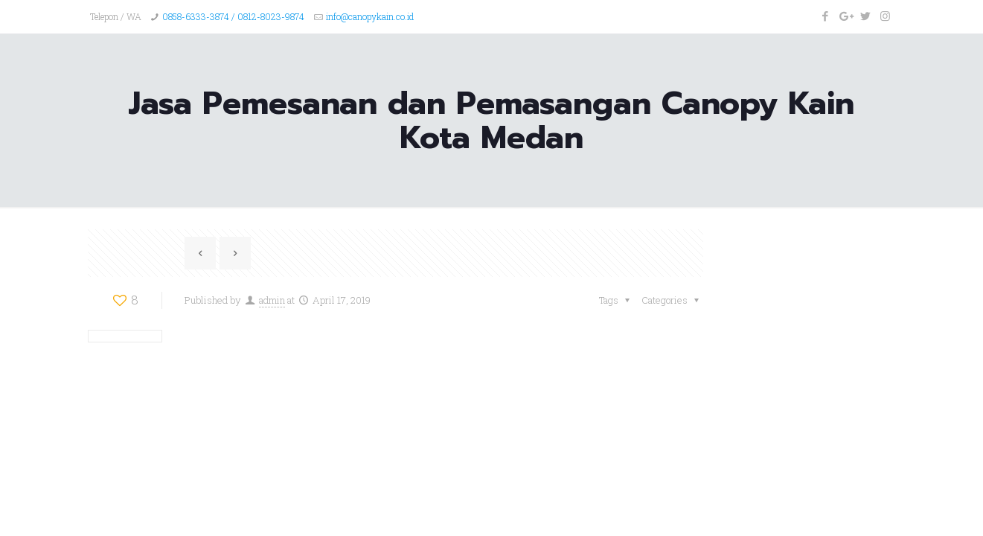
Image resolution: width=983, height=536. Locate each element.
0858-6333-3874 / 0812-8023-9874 (233, 16)
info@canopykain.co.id (370, 16)
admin (272, 300)
